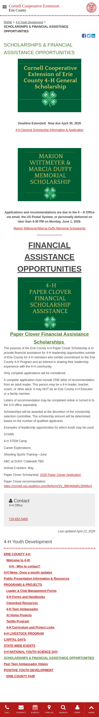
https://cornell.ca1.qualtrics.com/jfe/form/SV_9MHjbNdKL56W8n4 (48, 486)
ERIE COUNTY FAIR (20, 676)
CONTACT (21, 709)
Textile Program (17, 621)
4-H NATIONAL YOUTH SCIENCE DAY (31, 652)
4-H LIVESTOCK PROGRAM (24, 633)
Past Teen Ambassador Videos (26, 664)
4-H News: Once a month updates (28, 572)
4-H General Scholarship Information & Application (49, 130)
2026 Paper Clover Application (60, 475)
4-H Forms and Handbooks (25, 597)
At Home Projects (19, 615)
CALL (7, 709)
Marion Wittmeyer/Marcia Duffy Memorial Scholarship (49, 228)
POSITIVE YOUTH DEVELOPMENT (28, 670)
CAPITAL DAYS (15, 639)
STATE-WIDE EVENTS (19, 646)
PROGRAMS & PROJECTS (23, 585)
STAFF (77, 709)
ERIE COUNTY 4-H (17, 554)
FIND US (49, 709)
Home (8, 22)
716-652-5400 (18, 519)
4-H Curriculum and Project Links (30, 627)
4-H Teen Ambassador (22, 609)
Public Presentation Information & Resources (36, 578)
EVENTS (35, 709)
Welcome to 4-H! (18, 560)
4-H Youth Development (29, 22)
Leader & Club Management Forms (31, 591)
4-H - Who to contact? (24, 566)
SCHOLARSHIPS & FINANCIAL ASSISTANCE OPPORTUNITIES (49, 658)
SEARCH (63, 709)
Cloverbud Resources (22, 603)
